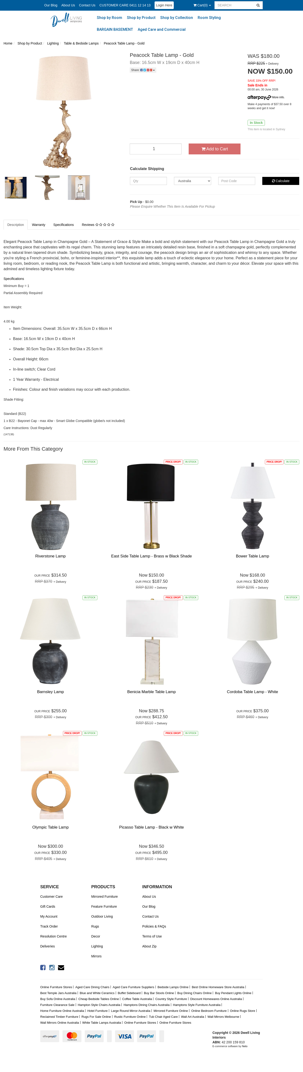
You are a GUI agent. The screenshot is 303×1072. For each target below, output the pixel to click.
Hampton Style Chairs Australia (99, 1005)
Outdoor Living (102, 916)
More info (266, 97)
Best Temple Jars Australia (58, 993)
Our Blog (50, 5)
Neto (244, 1046)
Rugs (95, 926)
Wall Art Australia (192, 1016)
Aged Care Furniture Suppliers (133, 987)
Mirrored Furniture (104, 896)
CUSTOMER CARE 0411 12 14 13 (125, 5)
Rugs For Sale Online (96, 1016)
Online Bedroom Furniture (209, 1011)
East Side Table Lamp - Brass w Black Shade (151, 556)
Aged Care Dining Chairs (92, 987)
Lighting (97, 946)
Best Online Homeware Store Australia (218, 987)
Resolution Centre (53, 936)
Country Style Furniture (171, 999)
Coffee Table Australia (137, 999)
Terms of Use (152, 936)
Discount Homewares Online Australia (216, 999)
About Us (68, 5)
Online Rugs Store (242, 1011)
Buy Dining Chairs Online (194, 993)
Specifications (63, 225)
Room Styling (209, 17)
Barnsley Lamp (50, 692)
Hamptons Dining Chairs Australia (146, 1005)
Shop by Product (141, 17)
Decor (95, 936)
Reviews (98, 225)
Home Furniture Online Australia (62, 1011)
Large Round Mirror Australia (130, 1011)
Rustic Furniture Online (130, 1016)
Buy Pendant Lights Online (233, 993)
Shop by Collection (176, 17)
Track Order (49, 926)
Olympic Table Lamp (50, 827)
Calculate (281, 181)
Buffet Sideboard (129, 993)
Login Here (164, 5)
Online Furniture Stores (56, 987)
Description (15, 225)
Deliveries (47, 946)
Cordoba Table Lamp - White (252, 692)
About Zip (149, 946)
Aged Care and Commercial (162, 29)
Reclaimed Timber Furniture (59, 1016)
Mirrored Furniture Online (171, 1011)
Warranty (38, 225)
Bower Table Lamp (252, 556)
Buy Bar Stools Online (159, 993)
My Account (48, 916)
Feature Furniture (104, 906)
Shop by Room (109, 17)
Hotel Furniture (97, 1011)
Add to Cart (214, 149)
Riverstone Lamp (50, 556)
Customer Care (51, 896)
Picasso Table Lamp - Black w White (151, 827)
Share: (143, 70)
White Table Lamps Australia (101, 1022)
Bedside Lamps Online (172, 987)
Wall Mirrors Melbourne (223, 1016)
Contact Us (87, 5)
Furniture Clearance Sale (57, 1005)
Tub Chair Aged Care (163, 1016)
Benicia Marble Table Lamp (151, 692)
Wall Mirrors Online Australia (59, 1022)
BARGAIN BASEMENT (115, 29)
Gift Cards (47, 906)
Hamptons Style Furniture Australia (197, 1005)
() (202, 5)
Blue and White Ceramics (97, 993)
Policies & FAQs (154, 926)
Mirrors (96, 956)
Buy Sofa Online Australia (57, 999)
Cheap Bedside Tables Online (98, 999)
